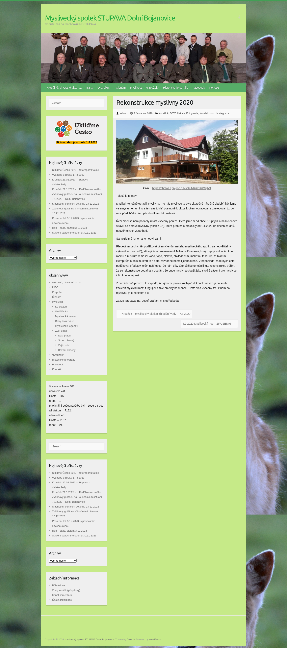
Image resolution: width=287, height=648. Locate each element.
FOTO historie (177, 113)
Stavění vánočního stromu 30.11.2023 (74, 232)
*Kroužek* (152, 87)
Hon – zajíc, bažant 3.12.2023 (69, 227)
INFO (89, 87)
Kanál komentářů (62, 595)
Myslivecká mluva (65, 316)
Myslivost (136, 87)
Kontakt (214, 87)
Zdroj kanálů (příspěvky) (66, 590)
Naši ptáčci (64, 335)
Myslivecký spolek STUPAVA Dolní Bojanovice (110, 18)
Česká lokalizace (62, 599)
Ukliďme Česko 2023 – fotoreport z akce (75, 169)
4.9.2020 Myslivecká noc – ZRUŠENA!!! (209, 323)
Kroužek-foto (206, 113)
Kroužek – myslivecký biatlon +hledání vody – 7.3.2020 (154, 313)
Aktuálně (163, 113)
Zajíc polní (64, 345)
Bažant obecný (66, 350)
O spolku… (104, 87)
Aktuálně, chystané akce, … (64, 87)
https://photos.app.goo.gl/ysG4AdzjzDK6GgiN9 (181, 188)
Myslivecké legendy (66, 325)
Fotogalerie (192, 113)
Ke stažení (61, 306)
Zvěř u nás (61, 330)
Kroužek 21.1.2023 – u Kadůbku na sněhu (76, 189)
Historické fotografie (175, 87)
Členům (121, 87)
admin (123, 113)
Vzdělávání (61, 311)
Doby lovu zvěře (64, 321)
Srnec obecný (66, 340)
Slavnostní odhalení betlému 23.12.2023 (75, 203)
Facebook (198, 87)
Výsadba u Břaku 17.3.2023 (68, 174)
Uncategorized (222, 113)
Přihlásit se (58, 585)
